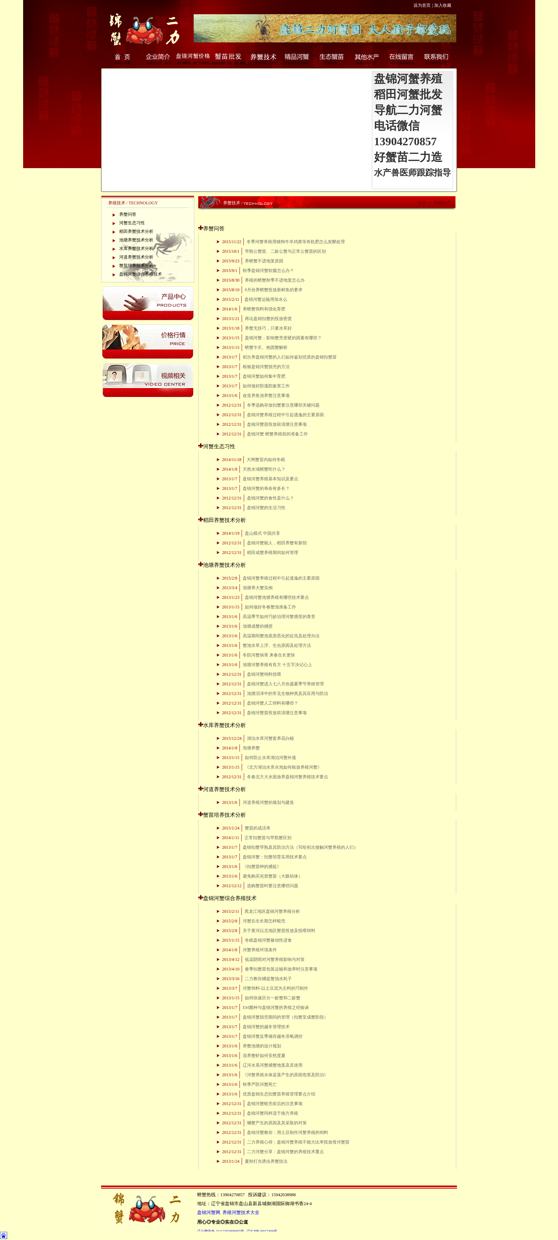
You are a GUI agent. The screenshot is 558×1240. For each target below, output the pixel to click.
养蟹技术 (262, 59)
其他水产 (367, 59)
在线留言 (402, 59)
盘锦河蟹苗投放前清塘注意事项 (277, 424)
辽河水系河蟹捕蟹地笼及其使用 (272, 1065)
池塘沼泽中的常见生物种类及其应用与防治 (287, 693)
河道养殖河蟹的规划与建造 (268, 802)
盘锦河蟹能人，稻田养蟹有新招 (277, 542)
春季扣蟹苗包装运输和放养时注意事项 (281, 969)
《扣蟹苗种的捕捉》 (262, 866)
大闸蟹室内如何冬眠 (266, 459)
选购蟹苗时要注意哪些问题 (272, 885)
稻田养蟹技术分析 (136, 231)
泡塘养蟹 (251, 747)
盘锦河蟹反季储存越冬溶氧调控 (272, 1036)
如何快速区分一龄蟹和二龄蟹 (272, 997)
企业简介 (158, 59)
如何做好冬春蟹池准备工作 (270, 607)
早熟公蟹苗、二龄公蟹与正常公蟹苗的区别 (285, 251)
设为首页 (422, 5)
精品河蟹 (297, 59)
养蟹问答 (127, 214)
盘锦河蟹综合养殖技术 (140, 274)
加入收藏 (442, 5)
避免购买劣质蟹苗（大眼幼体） (272, 876)
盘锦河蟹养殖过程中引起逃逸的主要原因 (285, 414)
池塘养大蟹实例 (258, 587)
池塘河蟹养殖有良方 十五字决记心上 (277, 664)
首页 (123, 59)
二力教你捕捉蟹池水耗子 (268, 978)
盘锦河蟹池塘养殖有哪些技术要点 (277, 597)
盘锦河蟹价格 (192, 59)
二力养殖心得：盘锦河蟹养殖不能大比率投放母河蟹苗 (298, 1142)
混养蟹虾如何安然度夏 (264, 1055)
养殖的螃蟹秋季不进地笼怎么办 (275, 280)
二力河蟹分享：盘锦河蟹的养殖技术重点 (285, 1151)
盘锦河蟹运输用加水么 (265, 299)
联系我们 (437, 59)
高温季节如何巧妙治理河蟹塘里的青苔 (279, 616)
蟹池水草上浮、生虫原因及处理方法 (277, 645)
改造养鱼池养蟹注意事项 (266, 395)
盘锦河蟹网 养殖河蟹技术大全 (228, 1212)
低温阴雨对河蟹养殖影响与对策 (275, 959)
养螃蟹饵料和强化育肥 (264, 309)
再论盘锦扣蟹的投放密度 (268, 318)
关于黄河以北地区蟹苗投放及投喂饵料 (279, 930)
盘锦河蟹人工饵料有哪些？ (272, 703)
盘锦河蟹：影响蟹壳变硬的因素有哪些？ (283, 337)
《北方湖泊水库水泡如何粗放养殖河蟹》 (283, 767)
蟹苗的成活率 (257, 828)
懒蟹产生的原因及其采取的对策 (277, 1122)
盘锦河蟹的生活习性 (266, 507)
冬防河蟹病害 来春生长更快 (269, 655)
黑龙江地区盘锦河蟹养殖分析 (272, 911)
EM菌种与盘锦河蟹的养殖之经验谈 (276, 1007)
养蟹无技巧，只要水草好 (268, 328)
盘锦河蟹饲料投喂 (264, 674)
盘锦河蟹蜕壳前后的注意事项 (274, 1103)
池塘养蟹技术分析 (136, 239)
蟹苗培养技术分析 (136, 265)
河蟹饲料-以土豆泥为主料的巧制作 (275, 988)
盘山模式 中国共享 (262, 533)
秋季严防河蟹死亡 (260, 1084)
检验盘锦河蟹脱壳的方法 (266, 366)
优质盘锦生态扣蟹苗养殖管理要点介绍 (279, 1094)
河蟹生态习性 (132, 222)
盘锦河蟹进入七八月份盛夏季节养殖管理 (285, 683)
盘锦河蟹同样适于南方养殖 (272, 1113)
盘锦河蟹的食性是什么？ (270, 498)
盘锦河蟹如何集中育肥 (264, 376)
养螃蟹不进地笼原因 (264, 260)
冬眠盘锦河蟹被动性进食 (268, 940)
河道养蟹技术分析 (136, 257)
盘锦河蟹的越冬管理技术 (266, 1026)
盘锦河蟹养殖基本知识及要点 (270, 478)
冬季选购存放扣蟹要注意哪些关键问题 (283, 405)
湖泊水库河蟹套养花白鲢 (270, 738)
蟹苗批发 (227, 59)
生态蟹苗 (332, 59)
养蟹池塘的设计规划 (262, 1045)
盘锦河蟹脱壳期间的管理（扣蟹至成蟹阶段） (285, 1017)
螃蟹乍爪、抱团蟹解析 (266, 347)
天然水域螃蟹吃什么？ (264, 469)
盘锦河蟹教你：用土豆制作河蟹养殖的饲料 (287, 1132)
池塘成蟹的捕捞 (258, 626)
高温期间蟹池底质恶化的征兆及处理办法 (281, 635)
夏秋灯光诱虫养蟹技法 (266, 1161)
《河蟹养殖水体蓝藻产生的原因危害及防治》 (285, 1074)
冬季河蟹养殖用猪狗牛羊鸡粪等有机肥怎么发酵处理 (296, 241)
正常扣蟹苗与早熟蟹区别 (267, 837)
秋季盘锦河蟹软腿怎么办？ (268, 270)
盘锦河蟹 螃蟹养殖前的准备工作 (277, 433)
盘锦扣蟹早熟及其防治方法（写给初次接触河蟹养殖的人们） (300, 847)
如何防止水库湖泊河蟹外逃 (270, 757)
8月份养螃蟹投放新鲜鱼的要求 (273, 289)
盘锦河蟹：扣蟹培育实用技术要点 (275, 856)
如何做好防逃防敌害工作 (266, 385)
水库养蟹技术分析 (136, 248)
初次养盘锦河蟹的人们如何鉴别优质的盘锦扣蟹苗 (290, 357)
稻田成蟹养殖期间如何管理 (272, 552)
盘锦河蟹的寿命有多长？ (266, 488)
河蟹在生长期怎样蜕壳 (264, 921)
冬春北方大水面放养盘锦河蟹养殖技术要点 (287, 776)
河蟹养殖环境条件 (260, 949)
